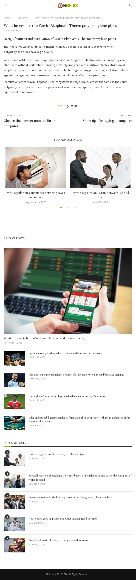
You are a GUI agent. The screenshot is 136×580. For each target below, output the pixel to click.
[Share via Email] (76, 106)
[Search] (130, 5)
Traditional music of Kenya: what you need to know (58, 540)
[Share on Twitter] (68, 106)
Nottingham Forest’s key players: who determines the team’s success (67, 396)
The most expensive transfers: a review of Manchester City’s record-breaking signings (76, 374)
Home (7, 17)
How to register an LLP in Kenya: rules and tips (56, 454)
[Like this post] (61, 106)
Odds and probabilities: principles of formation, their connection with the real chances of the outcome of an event (79, 419)
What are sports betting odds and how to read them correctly (45, 338)
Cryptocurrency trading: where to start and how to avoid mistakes (65, 353)
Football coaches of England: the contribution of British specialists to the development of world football (80, 477)
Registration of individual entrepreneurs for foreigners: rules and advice (70, 497)
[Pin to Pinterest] (72, 106)
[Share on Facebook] (65, 106)
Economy (22, 17)
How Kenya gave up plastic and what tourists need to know (63, 518)
